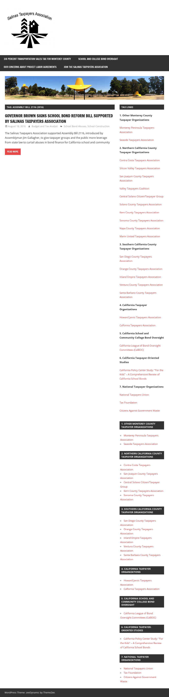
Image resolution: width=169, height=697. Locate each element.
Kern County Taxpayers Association (139, 212)
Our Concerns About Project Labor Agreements (30, 67)
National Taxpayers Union (134, 394)
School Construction (99, 126)
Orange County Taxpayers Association (141, 268)
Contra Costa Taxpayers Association (140, 160)
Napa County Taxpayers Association (140, 228)
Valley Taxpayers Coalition (134, 188)
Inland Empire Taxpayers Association (140, 276)
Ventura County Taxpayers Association (141, 284)
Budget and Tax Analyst (45, 126)
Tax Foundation (128, 402)
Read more (12, 151)
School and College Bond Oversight (98, 59)
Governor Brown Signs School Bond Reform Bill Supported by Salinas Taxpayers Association (59, 118)
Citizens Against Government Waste (140, 410)
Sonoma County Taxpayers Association (141, 220)
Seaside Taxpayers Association (137, 140)
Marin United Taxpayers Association (140, 236)
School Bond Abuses (75, 126)
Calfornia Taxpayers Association (137, 325)
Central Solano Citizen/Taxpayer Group (141, 196)
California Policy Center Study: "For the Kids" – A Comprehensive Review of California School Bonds (141, 374)
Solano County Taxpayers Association (141, 204)
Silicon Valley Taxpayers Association (140, 168)
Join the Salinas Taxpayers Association (86, 67)
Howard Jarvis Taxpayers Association (140, 317)
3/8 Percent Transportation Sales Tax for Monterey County (37, 59)
